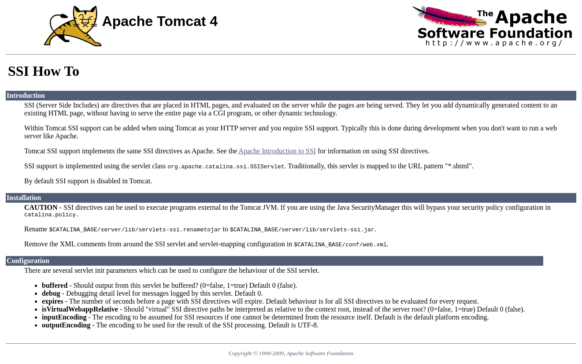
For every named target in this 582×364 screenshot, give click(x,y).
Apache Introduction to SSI (277, 151)
